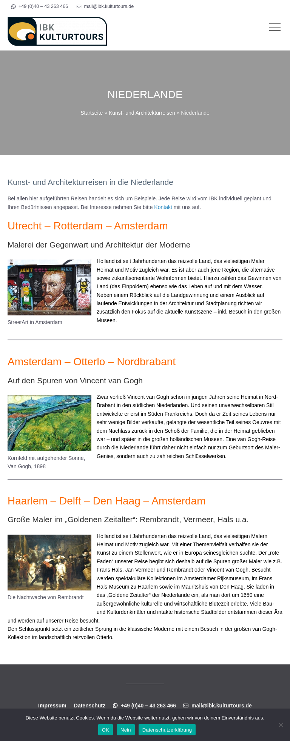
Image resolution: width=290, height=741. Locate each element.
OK (105, 730)
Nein (125, 730)
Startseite (91, 113)
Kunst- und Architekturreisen (142, 113)
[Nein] (280, 725)
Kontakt (163, 207)
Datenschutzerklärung (167, 730)
